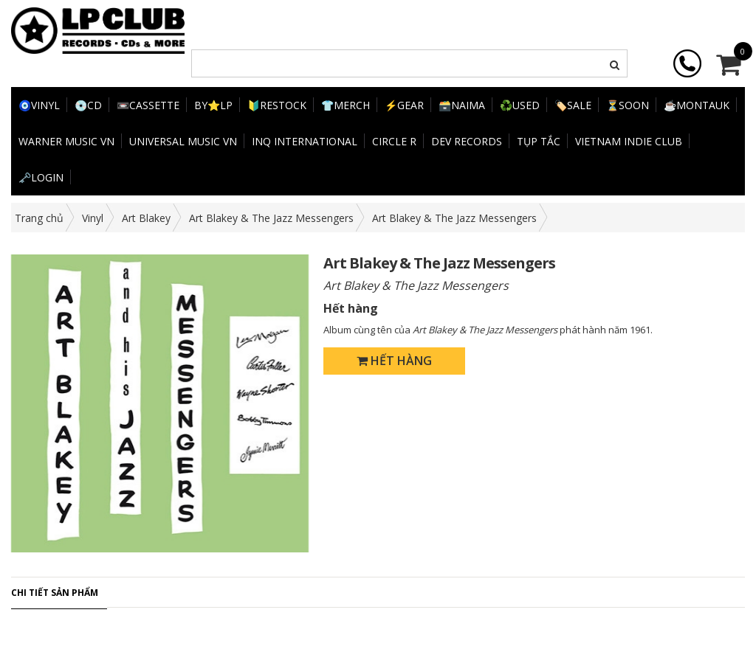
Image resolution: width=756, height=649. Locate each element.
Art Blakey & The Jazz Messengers (271, 218)
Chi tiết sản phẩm (54, 592)
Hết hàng (394, 361)
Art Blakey (146, 218)
